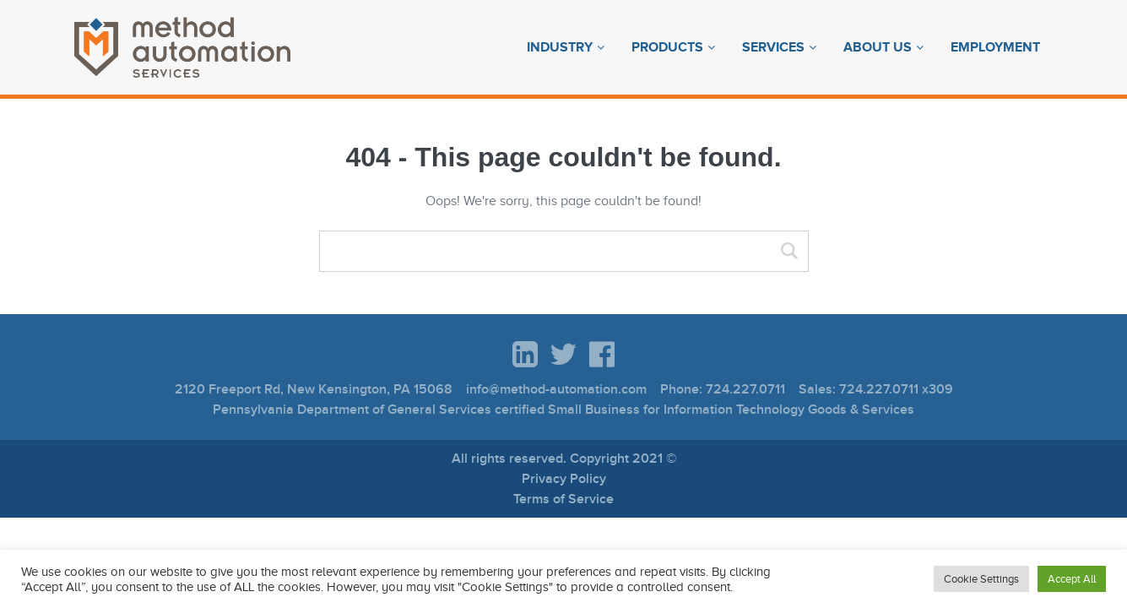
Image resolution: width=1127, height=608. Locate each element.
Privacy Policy (564, 478)
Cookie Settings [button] (981, 579)
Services (773, 47)
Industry (560, 47)
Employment (995, 47)
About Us (877, 47)
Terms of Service (563, 499)
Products (667, 47)
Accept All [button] (1072, 579)
